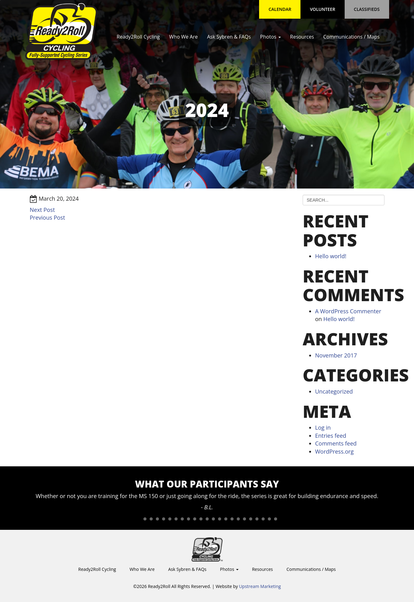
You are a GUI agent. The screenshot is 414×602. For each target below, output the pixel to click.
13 (213, 518)
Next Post (42, 209)
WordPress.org (334, 451)
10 (194, 518)
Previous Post (47, 217)
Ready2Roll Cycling (138, 36)
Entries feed (330, 435)
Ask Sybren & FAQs (229, 36)
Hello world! (330, 256)
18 (244, 518)
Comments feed (336, 443)
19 (250, 518)
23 (275, 518)
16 (232, 518)
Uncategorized (334, 391)
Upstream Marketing (260, 586)
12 (207, 518)
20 (256, 518)
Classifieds (367, 9)
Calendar (279, 9)
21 (263, 518)
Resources (302, 36)
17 (238, 518)
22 (269, 518)
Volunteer (322, 9)
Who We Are (183, 36)
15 (225, 518)
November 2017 (336, 355)
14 (219, 518)
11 (200, 518)
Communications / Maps (351, 36)
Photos (270, 36)
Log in (323, 427)
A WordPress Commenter (348, 311)
